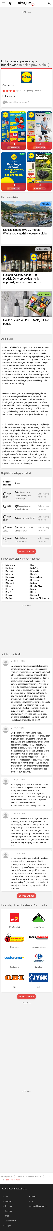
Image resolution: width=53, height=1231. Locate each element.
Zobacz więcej (26, 551)
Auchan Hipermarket (38, 1206)
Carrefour (9, 1211)
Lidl (48, 1176)
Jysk (7, 1216)
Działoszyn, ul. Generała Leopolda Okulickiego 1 (23, 495)
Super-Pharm (10, 1221)
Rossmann (9, 1206)
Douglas (8, 1225)
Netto (31, 1201)
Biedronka (9, 1201)
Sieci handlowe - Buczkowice (29, 1176)
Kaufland (33, 1196)
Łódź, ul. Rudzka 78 (26, 518)
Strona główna (6, 1176)
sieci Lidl (16, 473)
